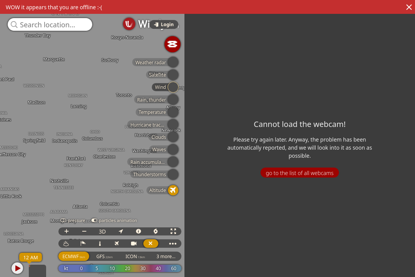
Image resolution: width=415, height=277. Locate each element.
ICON (135, 256)
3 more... (166, 256)
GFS (104, 256)
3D (102, 231)
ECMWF (73, 256)
